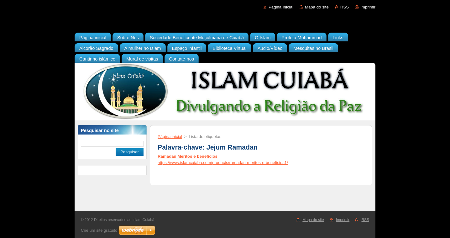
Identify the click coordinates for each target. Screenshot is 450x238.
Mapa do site (317, 7)
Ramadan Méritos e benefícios (187, 156)
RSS (344, 7)
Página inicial (170, 136)
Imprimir (367, 7)
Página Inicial (281, 7)
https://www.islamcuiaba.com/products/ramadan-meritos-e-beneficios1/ (223, 162)
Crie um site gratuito (99, 230)
